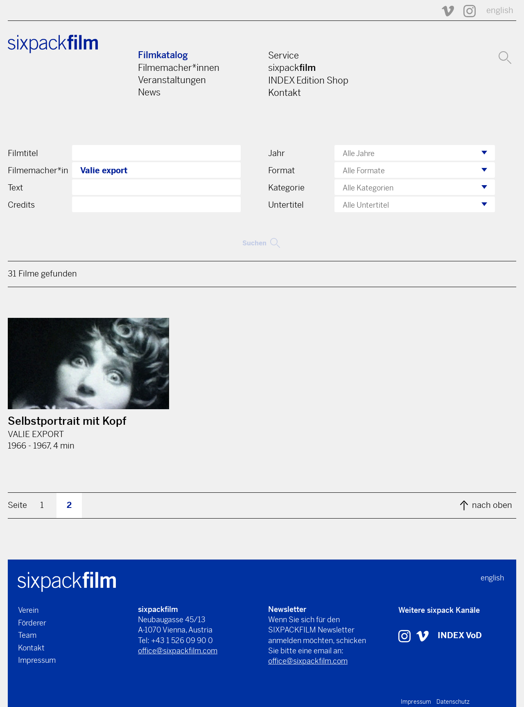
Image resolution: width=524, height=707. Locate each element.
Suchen (261, 243)
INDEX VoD (460, 635)
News (149, 92)
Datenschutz (453, 701)
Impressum (37, 660)
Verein (28, 610)
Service (283, 55)
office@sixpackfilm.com (177, 650)
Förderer (32, 623)
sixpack (292, 67)
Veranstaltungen (172, 80)
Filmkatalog (163, 55)
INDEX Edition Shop (308, 80)
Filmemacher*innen (178, 67)
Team (27, 635)
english (499, 10)
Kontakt (284, 92)
